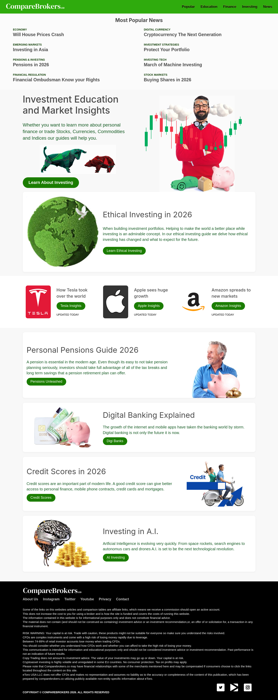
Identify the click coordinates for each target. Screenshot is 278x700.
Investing (249, 6)
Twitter (70, 599)
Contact (122, 599)
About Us (30, 599)
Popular (188, 6)
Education (209, 6)
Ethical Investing (36, 197)
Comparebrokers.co (36, 7)
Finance (229, 6)
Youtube (87, 599)
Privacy (105, 599)
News (267, 6)
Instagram (51, 599)
